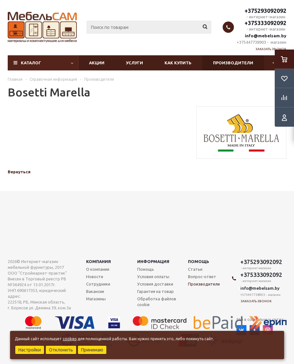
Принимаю (92, 349)
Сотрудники (98, 284)
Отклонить (61, 349)
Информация (153, 261)
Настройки (29, 349)
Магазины (96, 298)
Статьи (195, 269)
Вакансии (95, 291)
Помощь (198, 261)
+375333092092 (265, 23)
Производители (233, 62)
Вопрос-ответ (202, 276)
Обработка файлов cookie (156, 301)
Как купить (178, 62)
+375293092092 (265, 11)
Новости (94, 276)
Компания (98, 261)
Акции (96, 62)
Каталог (31, 62)
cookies (69, 339)
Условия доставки (155, 284)
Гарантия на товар (155, 291)
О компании (97, 269)
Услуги (134, 62)
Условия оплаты (153, 276)
